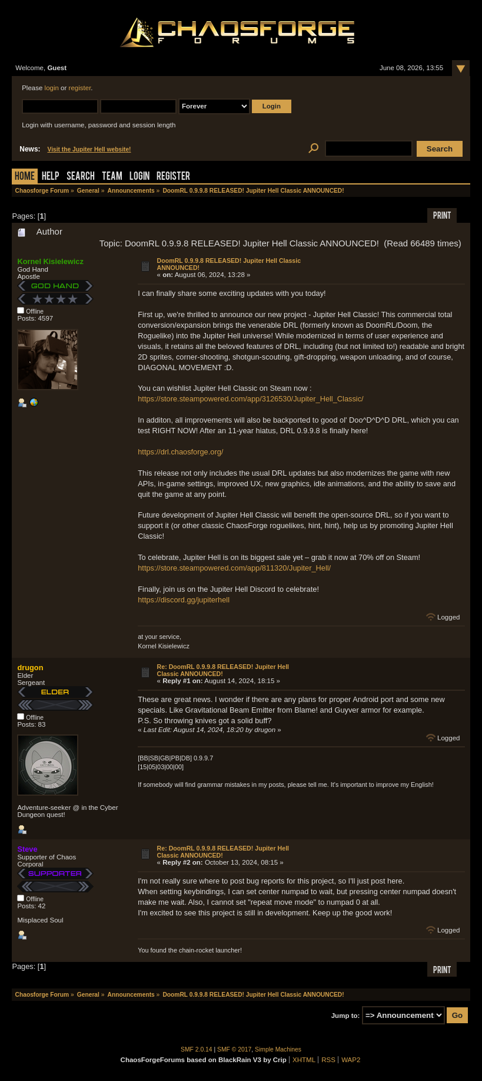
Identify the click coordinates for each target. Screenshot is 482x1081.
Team (112, 177)
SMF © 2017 (234, 1049)
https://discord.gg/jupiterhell (184, 599)
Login (139, 177)
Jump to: (345, 1015)
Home (25, 177)
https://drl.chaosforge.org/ (180, 451)
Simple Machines (278, 1049)
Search (81, 177)
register (80, 87)
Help (50, 177)
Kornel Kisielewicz (50, 261)
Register (173, 177)
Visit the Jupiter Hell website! (89, 149)
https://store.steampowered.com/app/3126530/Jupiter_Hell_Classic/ (250, 398)
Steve (27, 849)
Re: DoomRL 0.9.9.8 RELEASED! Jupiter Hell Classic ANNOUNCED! (223, 670)
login (52, 87)
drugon (30, 667)
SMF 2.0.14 (196, 1049)
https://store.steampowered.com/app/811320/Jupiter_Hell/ (234, 567)
